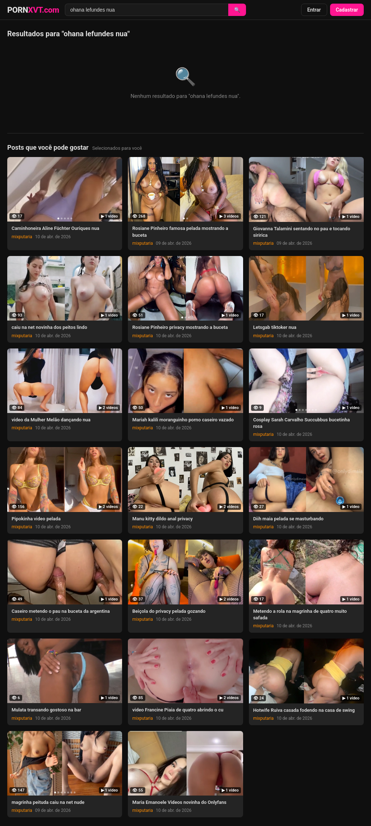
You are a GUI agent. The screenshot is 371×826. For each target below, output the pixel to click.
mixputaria (22, 236)
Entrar (314, 10)
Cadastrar (347, 10)
